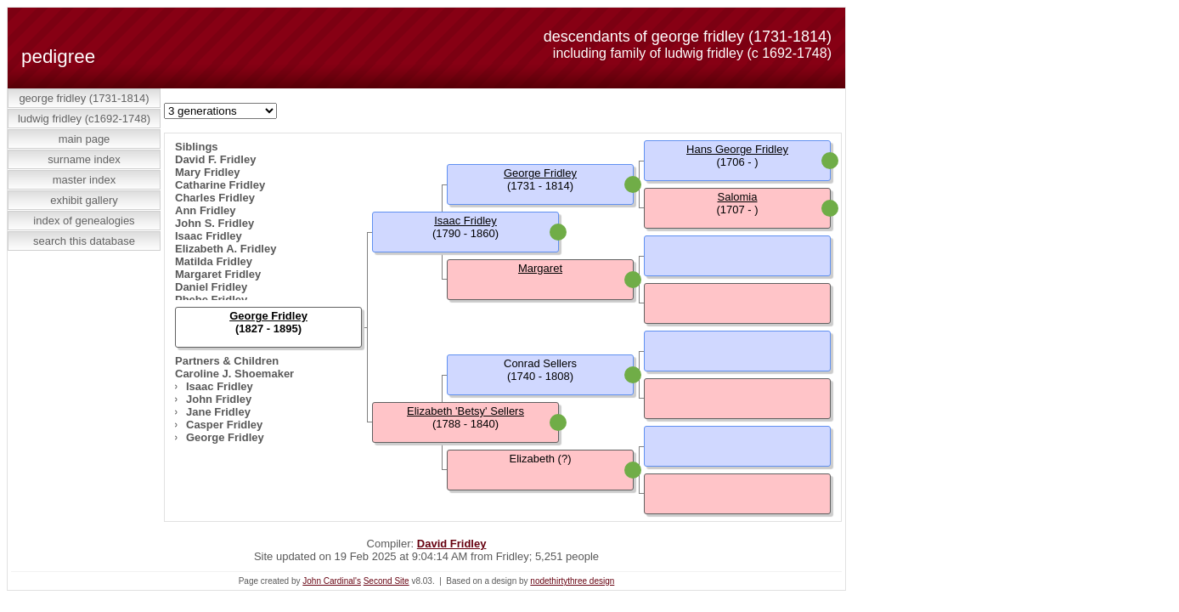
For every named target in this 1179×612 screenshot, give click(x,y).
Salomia (738, 196)
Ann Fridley (205, 210)
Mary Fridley (207, 172)
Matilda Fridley (213, 261)
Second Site (386, 581)
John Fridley (218, 399)
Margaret (540, 268)
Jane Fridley (218, 411)
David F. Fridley (215, 159)
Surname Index (84, 159)
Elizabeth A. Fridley (225, 248)
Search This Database (84, 241)
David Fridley (452, 543)
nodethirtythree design (572, 581)
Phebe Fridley (211, 299)
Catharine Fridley (220, 184)
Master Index (84, 179)
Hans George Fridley (737, 149)
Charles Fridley (215, 197)
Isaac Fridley (208, 236)
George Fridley (225, 437)
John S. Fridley (214, 223)
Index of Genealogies (83, 220)
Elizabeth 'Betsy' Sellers (465, 411)
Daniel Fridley (211, 286)
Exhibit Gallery (84, 200)
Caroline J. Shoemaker (234, 373)
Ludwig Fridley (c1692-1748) (84, 118)
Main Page (84, 139)
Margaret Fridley (218, 274)
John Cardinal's (331, 581)
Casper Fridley (224, 424)
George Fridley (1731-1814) (84, 98)
